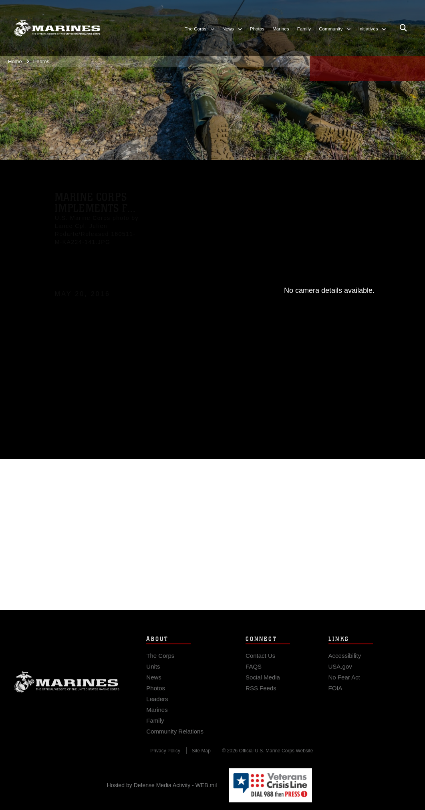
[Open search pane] (403, 28)
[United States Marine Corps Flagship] (57, 28)
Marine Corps (67, 686)
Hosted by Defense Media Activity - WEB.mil (162, 785)
